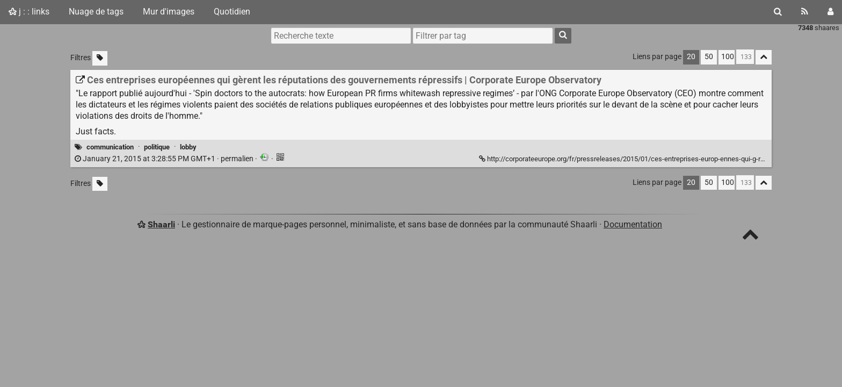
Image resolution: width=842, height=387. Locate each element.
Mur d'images (168, 11)
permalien (165, 158)
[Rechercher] (777, 12)
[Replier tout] (764, 57)
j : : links (29, 11)
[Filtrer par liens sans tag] (99, 58)
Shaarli (161, 224)
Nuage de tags (96, 11)
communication (110, 147)
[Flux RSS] (805, 12)
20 (691, 56)
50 (709, 56)
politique (157, 147)
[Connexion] (830, 12)
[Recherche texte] (341, 35)
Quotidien (232, 11)
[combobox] (483, 35)
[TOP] (750, 237)
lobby (188, 147)
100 (727, 56)
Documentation (633, 224)
